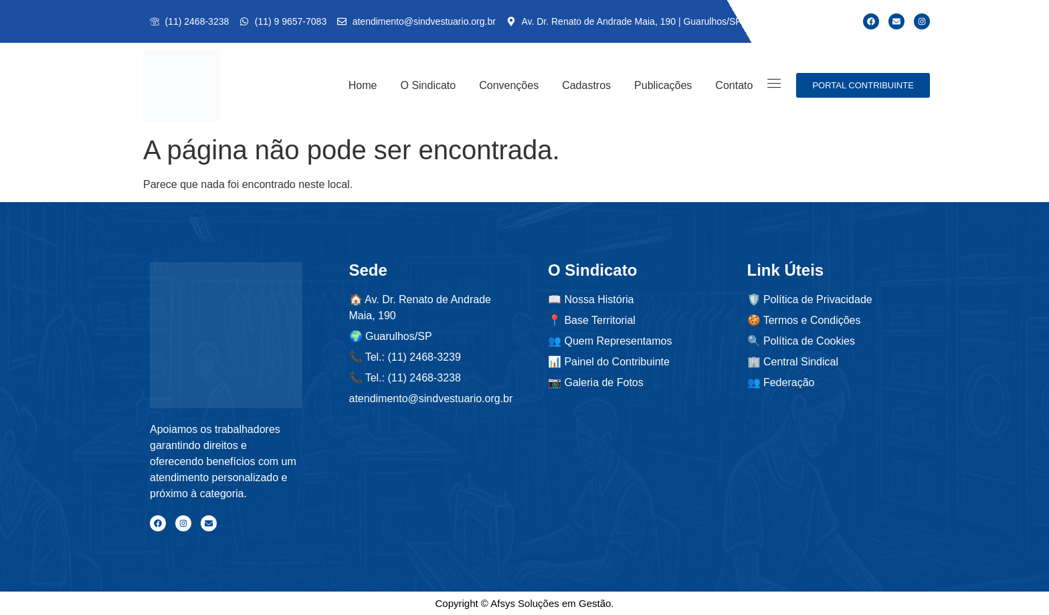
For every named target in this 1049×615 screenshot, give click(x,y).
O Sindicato (428, 85)
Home (363, 85)
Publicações (663, 85)
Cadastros (586, 85)
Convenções (509, 85)
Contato (734, 85)
